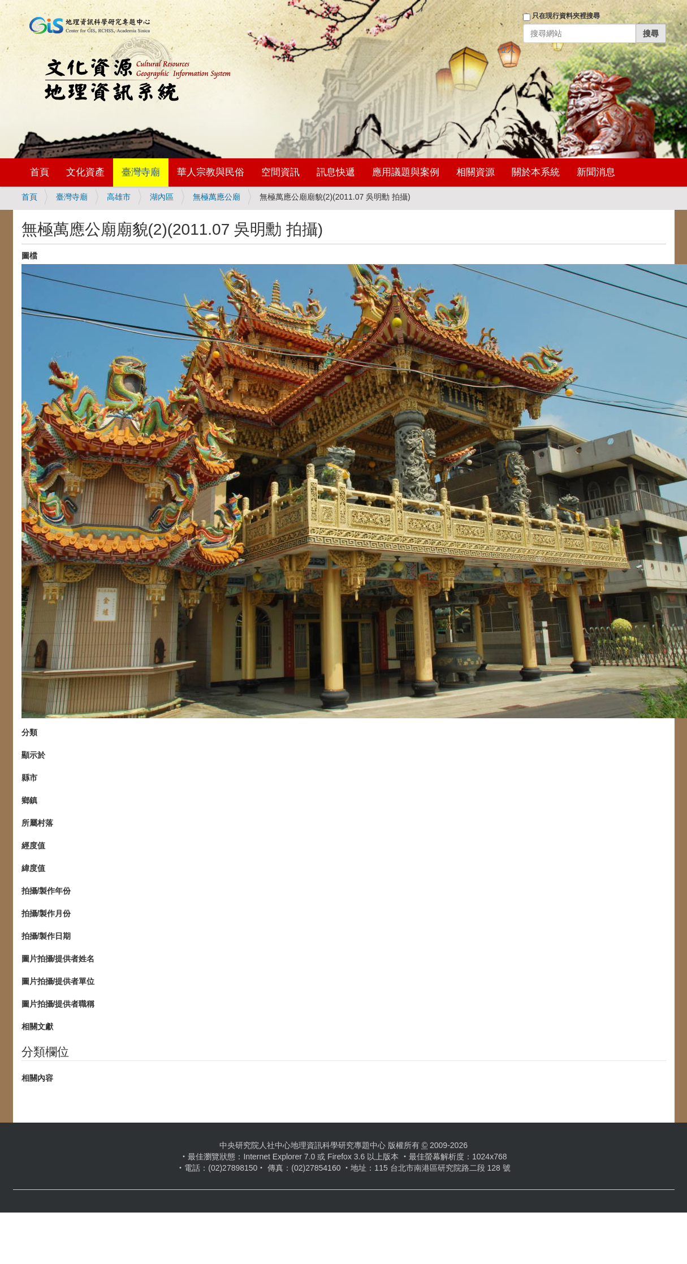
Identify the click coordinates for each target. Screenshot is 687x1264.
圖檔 (29, 255)
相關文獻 (37, 1026)
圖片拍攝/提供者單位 (58, 981)
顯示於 (33, 755)
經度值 (33, 845)
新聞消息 (596, 172)
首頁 (39, 172)
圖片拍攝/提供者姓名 (58, 958)
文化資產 (85, 172)
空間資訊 (280, 172)
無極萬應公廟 (216, 196)
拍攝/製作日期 (46, 936)
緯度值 (33, 868)
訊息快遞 (336, 172)
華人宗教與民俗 (210, 172)
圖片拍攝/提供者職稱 (58, 1003)
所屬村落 (37, 822)
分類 (29, 732)
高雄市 (119, 196)
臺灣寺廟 (141, 172)
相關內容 (37, 1077)
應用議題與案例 (405, 172)
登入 (507, 49)
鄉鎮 (29, 800)
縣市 (29, 777)
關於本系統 (536, 172)
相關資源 (475, 172)
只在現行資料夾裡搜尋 (566, 16)
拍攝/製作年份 (46, 890)
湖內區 (162, 196)
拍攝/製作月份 (46, 913)
